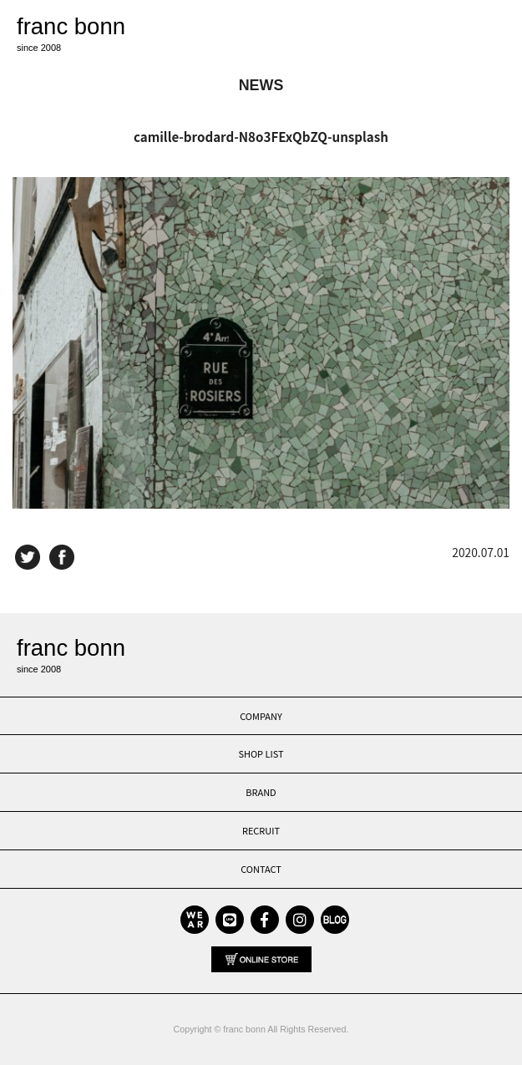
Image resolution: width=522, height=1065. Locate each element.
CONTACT (261, 868)
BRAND (261, 792)
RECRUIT (261, 830)
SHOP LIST (260, 753)
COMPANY (261, 716)
